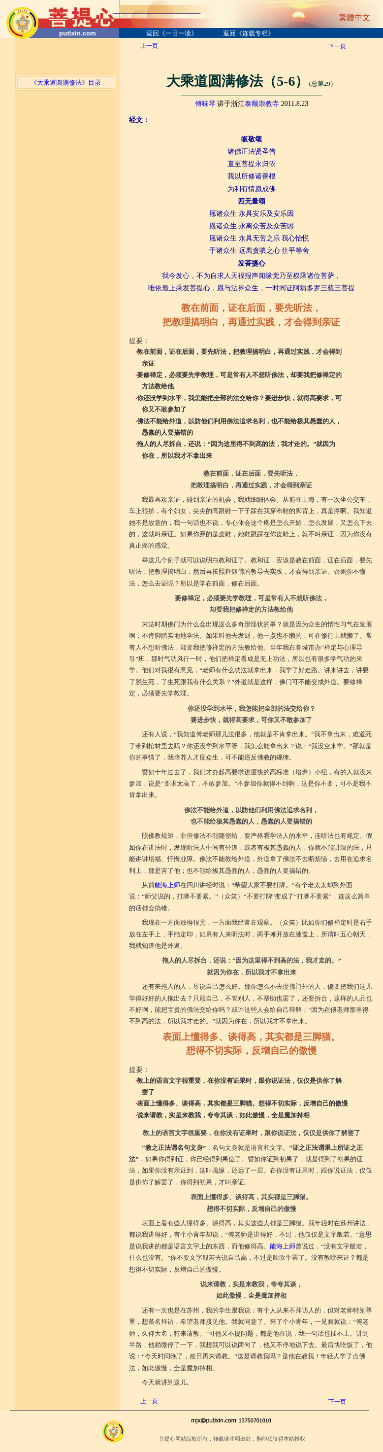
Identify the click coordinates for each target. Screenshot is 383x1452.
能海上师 (167, 885)
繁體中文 (354, 17)
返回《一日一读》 (171, 33)
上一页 (149, 45)
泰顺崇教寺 (262, 103)
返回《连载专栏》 (248, 33)
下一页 (337, 46)
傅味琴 (205, 103)
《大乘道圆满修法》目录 (66, 82)
